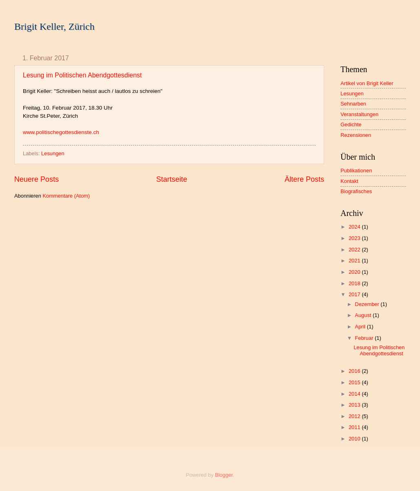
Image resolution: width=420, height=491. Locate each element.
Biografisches (356, 191)
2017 (355, 294)
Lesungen (52, 153)
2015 (355, 382)
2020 (355, 272)
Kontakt (349, 181)
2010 (355, 439)
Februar (365, 338)
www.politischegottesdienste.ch (61, 132)
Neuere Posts (36, 179)
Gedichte (351, 124)
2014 (355, 394)
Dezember (367, 304)
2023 (355, 238)
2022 (355, 250)
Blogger (224, 475)
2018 (355, 283)
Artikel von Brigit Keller (366, 83)
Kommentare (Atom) (66, 196)
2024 (355, 227)
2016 (355, 371)
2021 (355, 261)
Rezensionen (355, 135)
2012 (355, 416)
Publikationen (356, 170)
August (364, 315)
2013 (355, 405)
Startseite (171, 179)
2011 (355, 427)
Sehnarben (353, 104)
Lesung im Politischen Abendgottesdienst (82, 75)
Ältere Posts (304, 179)
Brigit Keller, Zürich (54, 26)
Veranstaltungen (359, 114)
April (361, 327)
